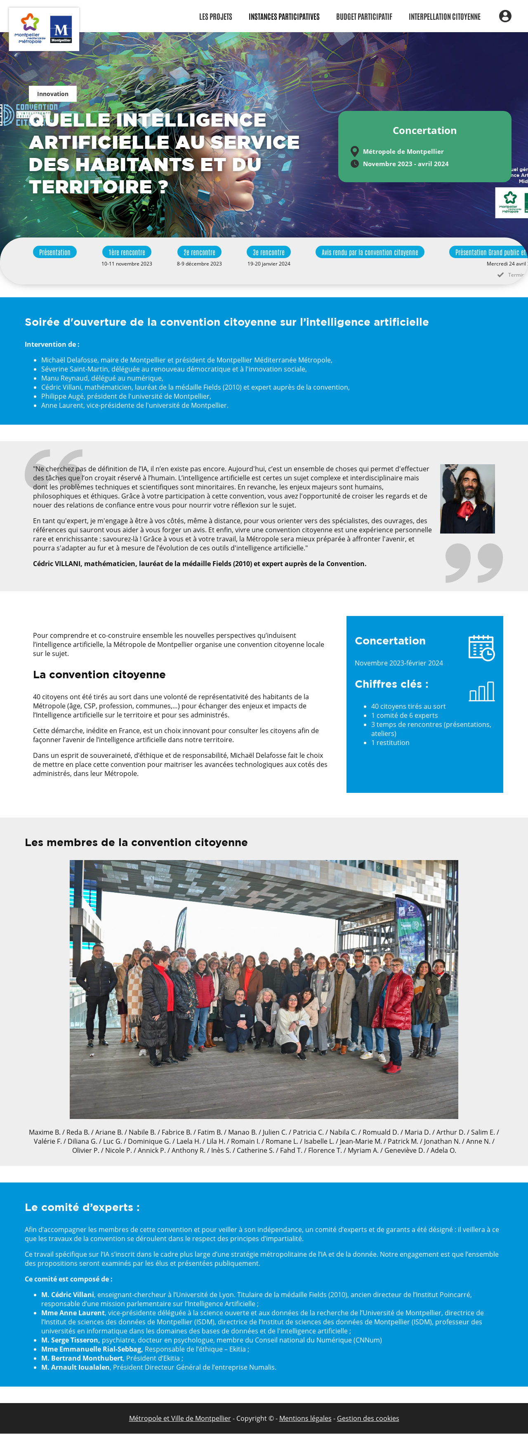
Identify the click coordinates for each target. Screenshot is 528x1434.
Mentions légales (305, 1418)
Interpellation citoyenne (445, 16)
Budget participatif (364, 16)
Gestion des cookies (368, 1418)
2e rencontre (199, 252)
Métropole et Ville (156, 1418)
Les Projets (215, 16)
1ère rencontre (126, 252)
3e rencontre (269, 252)
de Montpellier (207, 1418)
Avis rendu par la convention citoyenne (370, 252)
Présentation (55, 252)
